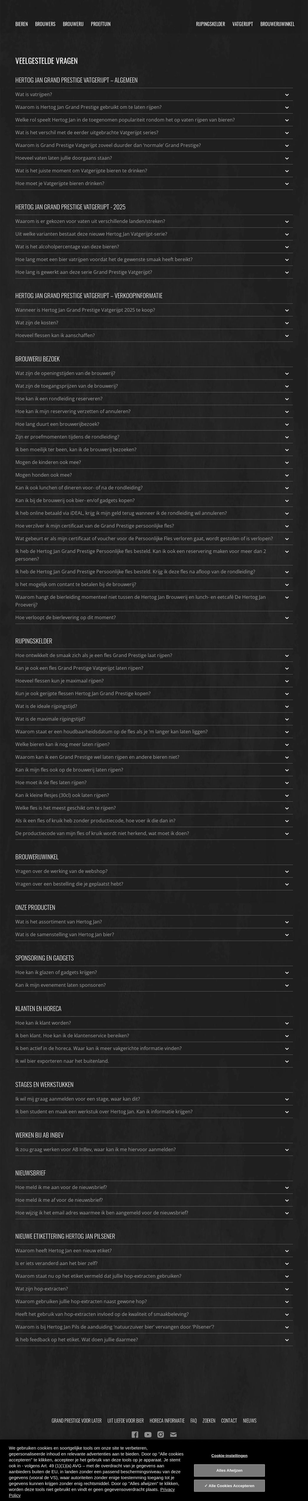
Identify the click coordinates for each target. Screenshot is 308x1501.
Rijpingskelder (210, 24)
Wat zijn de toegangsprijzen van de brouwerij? (152, 386)
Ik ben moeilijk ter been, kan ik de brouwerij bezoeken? (152, 449)
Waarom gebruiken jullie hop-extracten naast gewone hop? (152, 1301)
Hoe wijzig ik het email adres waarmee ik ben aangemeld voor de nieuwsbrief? (152, 1213)
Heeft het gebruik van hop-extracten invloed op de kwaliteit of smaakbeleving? (152, 1314)
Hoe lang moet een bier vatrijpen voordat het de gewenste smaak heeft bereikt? (152, 259)
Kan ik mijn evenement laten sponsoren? (152, 985)
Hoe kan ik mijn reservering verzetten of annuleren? (152, 411)
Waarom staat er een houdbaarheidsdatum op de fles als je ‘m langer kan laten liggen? (152, 731)
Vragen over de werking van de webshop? (152, 871)
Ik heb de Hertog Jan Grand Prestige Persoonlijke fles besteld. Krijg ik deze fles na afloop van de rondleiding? (152, 571)
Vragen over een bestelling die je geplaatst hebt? (152, 884)
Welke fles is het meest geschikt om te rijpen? (152, 808)
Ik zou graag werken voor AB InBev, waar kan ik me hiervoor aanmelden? (152, 1149)
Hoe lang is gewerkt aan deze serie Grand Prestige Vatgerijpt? (152, 272)
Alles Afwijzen (229, 1470)
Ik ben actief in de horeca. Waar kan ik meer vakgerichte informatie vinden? (152, 1048)
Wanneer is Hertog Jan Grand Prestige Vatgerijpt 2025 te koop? (152, 310)
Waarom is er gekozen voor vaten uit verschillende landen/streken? (152, 221)
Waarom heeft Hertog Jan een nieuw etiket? (152, 1250)
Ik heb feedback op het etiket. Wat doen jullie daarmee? (152, 1339)
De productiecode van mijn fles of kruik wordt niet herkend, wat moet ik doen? (152, 833)
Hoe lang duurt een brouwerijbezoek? (152, 424)
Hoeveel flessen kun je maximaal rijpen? (152, 681)
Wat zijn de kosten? (152, 322)
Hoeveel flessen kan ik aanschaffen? (152, 335)
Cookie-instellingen (229, 1455)
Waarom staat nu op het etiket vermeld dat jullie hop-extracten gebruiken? (152, 1276)
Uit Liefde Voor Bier (125, 1420)
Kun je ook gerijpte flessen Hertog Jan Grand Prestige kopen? (152, 693)
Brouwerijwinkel (277, 24)
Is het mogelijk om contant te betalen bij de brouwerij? (152, 584)
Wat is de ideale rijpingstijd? (152, 706)
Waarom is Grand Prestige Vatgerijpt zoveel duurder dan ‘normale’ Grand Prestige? (152, 145)
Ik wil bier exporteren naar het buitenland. (152, 1061)
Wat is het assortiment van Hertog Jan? (152, 922)
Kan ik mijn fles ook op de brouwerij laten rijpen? (152, 770)
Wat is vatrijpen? (152, 94)
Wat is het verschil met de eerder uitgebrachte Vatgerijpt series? (152, 132)
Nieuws (249, 1420)
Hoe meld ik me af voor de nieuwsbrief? (152, 1200)
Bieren (21, 24)
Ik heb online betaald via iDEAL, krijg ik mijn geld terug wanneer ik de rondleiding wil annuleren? (152, 513)
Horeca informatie (167, 1420)
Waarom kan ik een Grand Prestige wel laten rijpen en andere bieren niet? (152, 757)
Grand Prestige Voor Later (77, 1420)
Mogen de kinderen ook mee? (152, 462)
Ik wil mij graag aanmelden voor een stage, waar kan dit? (152, 1099)
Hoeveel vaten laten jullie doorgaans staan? (152, 158)
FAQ (193, 1420)
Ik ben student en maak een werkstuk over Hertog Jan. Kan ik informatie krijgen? (152, 1111)
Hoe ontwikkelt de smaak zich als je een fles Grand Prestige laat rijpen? (152, 655)
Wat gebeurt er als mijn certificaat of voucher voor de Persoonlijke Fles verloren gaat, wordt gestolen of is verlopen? (152, 538)
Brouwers (45, 24)
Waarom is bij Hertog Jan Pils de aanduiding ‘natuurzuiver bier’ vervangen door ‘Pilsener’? (152, 1327)
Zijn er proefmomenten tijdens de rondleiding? (152, 437)
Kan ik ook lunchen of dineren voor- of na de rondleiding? (152, 487)
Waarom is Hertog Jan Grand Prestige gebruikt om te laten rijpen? (152, 107)
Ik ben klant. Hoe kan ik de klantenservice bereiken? (152, 1035)
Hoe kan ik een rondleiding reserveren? (152, 398)
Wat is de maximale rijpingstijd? (152, 719)
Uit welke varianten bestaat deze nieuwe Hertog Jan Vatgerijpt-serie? (152, 234)
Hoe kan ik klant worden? (152, 1023)
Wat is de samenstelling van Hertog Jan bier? (152, 934)
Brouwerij (73, 24)
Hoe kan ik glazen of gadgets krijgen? (152, 972)
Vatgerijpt (242, 24)
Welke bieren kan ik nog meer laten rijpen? (152, 744)
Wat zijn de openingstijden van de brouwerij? (152, 373)
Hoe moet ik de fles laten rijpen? (152, 782)
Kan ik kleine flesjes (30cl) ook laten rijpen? (152, 795)
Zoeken (209, 1420)
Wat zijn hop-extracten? (152, 1289)
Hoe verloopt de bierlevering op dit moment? (152, 617)
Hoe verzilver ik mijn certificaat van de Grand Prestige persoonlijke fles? (152, 526)
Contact (229, 1420)
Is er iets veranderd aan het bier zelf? (152, 1263)
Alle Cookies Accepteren (232, 1486)
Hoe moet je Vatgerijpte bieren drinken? (152, 183)
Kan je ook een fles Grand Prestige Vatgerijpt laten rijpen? (152, 668)
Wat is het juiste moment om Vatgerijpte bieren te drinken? (152, 170)
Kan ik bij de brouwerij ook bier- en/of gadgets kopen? (152, 500)
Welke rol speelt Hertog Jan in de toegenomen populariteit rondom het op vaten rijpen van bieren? (152, 120)
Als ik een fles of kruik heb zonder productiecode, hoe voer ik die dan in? (152, 820)
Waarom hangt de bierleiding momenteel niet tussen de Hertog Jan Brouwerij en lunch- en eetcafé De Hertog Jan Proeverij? (152, 600)
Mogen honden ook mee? (152, 475)
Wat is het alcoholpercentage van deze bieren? (152, 246)
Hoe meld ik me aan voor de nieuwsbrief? (152, 1187)
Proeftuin (100, 24)
